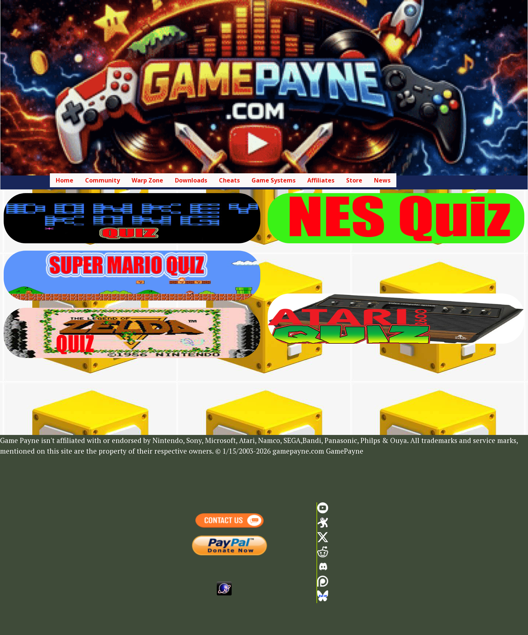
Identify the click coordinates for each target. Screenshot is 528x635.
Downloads (191, 180)
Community (102, 180)
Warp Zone (147, 180)
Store (354, 180)
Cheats (229, 180)
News (382, 180)
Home (64, 180)
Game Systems (274, 180)
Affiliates (320, 180)
